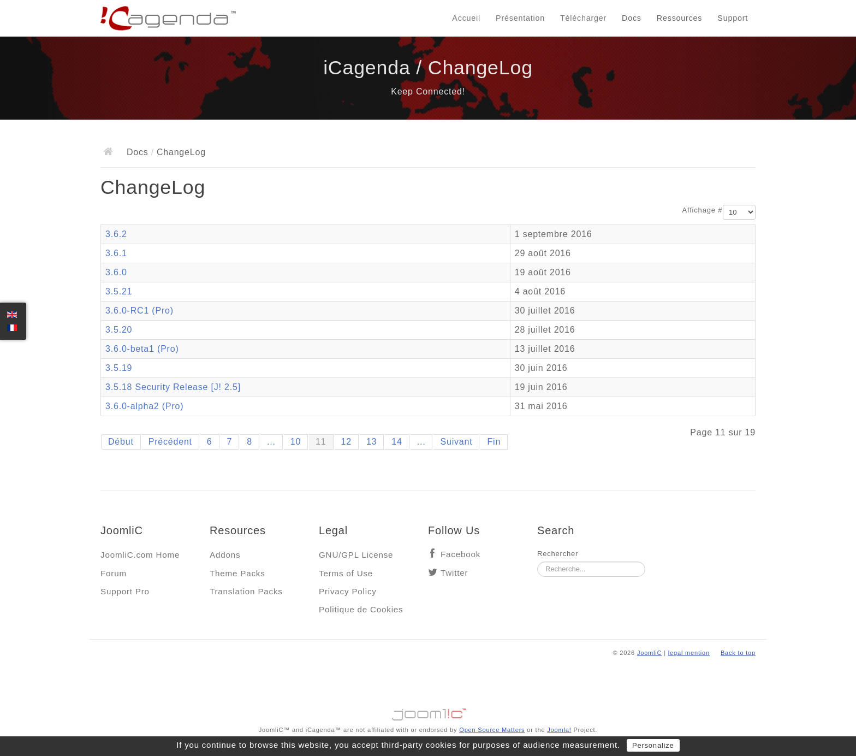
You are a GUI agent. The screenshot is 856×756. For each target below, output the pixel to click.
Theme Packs (237, 573)
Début (121, 441)
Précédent (170, 441)
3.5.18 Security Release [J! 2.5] (173, 387)
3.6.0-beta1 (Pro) (142, 348)
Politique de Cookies (361, 609)
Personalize (653, 745)
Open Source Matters (492, 730)
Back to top (738, 652)
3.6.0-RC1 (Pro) (139, 310)
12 (346, 441)
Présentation (520, 18)
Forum (113, 573)
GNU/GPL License (356, 554)
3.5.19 (118, 368)
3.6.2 (116, 234)
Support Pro (125, 591)
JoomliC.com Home (140, 554)
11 (321, 441)
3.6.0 (116, 272)
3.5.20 (118, 329)
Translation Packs (246, 591)
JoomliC (649, 652)
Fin (494, 441)
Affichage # (702, 210)
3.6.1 (116, 253)
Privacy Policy (348, 591)
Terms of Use (346, 573)
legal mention (689, 652)
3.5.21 (118, 291)
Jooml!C (428, 712)
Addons (225, 554)
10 (295, 441)
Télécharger (583, 18)
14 (396, 441)
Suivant (456, 441)
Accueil (466, 18)
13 (371, 441)
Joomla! (559, 730)
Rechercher (557, 554)
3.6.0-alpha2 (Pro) (144, 406)
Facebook (460, 554)
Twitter (454, 573)
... (271, 441)
